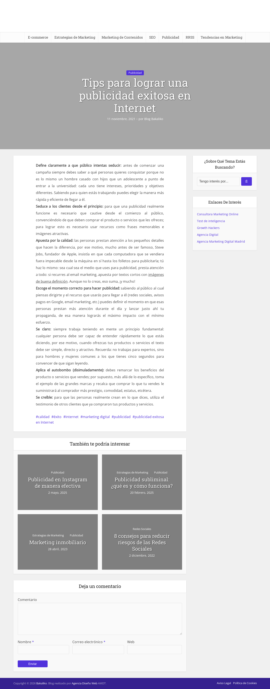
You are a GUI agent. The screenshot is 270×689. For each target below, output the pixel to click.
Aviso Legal (224, 683)
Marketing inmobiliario (57, 542)
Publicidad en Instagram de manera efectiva (58, 482)
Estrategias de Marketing (74, 37)
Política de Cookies (245, 683)
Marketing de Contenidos (122, 37)
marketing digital (96, 416)
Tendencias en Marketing (221, 37)
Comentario (27, 599)
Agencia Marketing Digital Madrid (221, 241)
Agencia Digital (207, 235)
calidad (44, 416)
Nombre (26, 642)
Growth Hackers (208, 228)
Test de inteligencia (211, 221)
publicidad (122, 416)
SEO (152, 37)
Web (130, 642)
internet (72, 416)
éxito (57, 416)
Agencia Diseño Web (84, 683)
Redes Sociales (142, 529)
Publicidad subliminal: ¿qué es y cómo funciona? (142, 482)
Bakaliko (41, 683)
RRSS (190, 37)
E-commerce (38, 37)
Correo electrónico (88, 642)
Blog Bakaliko (153, 119)
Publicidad (170, 37)
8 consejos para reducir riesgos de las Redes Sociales (142, 542)
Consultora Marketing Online (217, 214)
